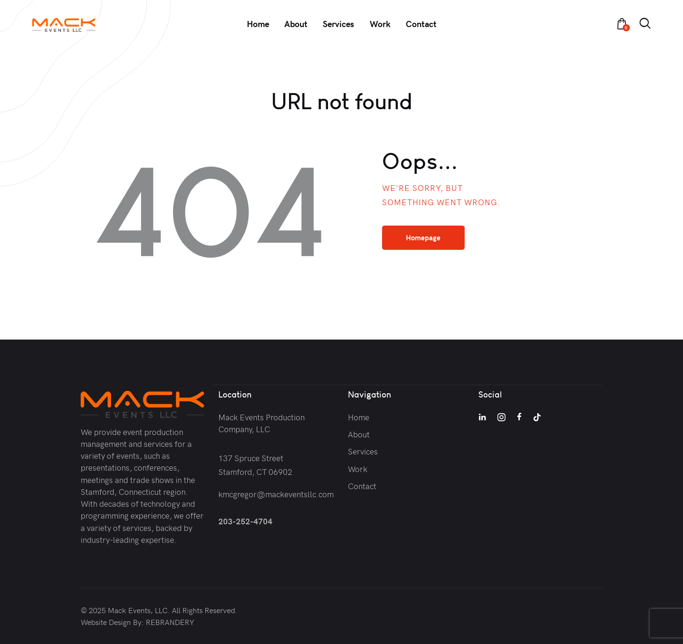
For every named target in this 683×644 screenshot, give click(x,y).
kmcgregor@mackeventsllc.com (276, 493)
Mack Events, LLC (138, 610)
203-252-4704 (245, 520)
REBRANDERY (170, 621)
